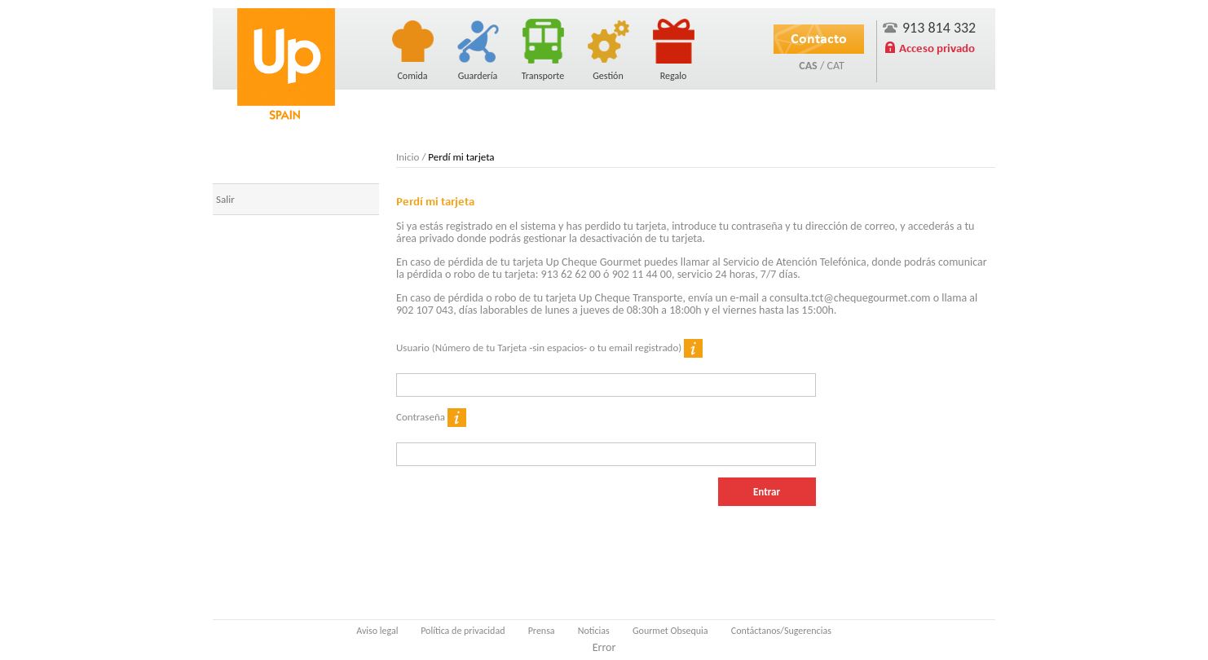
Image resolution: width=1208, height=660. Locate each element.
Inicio (407, 157)
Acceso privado (937, 48)
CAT (835, 66)
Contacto (819, 38)
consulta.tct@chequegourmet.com (849, 298)
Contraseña (431, 417)
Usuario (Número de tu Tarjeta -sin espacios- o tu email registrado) (549, 348)
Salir (225, 199)
